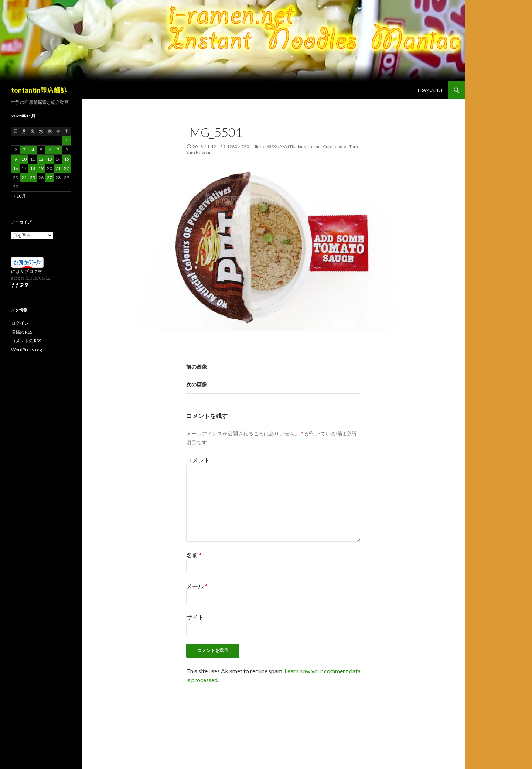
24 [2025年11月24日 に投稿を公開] (24, 177)
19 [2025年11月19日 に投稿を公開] (41, 168)
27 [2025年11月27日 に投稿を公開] (49, 177)
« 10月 (19, 196)
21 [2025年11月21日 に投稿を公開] (58, 168)
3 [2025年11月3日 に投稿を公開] (24, 150)
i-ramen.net (430, 90)
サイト (195, 617)
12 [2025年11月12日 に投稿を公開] (41, 159)
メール (197, 585)
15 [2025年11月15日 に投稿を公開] (66, 159)
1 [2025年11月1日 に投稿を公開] (66, 140)
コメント (198, 460)
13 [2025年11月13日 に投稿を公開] (49, 159)
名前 (194, 554)
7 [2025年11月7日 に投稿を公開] (58, 150)
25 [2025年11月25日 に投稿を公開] (32, 177)
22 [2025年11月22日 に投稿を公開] (66, 168)
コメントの (26, 341)
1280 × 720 (238, 146)
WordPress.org (26, 349)
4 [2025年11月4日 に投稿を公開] (32, 150)
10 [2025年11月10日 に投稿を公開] (24, 159)
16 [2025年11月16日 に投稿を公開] (15, 168)
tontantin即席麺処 (39, 90)
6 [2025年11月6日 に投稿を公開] (49, 150)
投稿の (21, 332)
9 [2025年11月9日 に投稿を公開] (15, 159)
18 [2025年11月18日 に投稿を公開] (32, 168)
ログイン (20, 323)
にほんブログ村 (26, 271)
